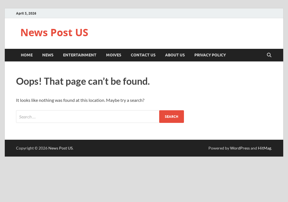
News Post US (54, 32)
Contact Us (143, 55)
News (47, 55)
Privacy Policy (210, 55)
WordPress (240, 148)
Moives (113, 55)
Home (27, 55)
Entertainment (79, 55)
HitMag (264, 148)
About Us (175, 55)
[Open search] (269, 55)
